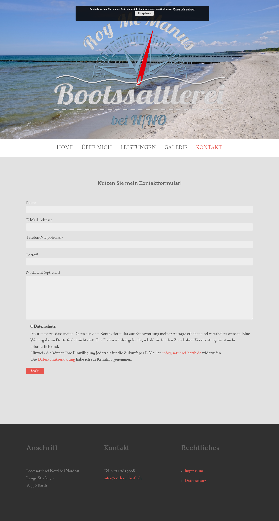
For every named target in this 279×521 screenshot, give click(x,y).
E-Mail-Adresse (139, 224)
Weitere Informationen (184, 9)
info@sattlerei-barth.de (181, 353)
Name (139, 206)
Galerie (176, 147)
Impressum (194, 471)
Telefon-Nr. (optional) (139, 241)
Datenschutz (195, 481)
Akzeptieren (144, 13)
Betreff (139, 258)
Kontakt (209, 147)
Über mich (97, 147)
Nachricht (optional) (139, 294)
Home (65, 147)
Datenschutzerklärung (56, 359)
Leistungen (138, 147)
